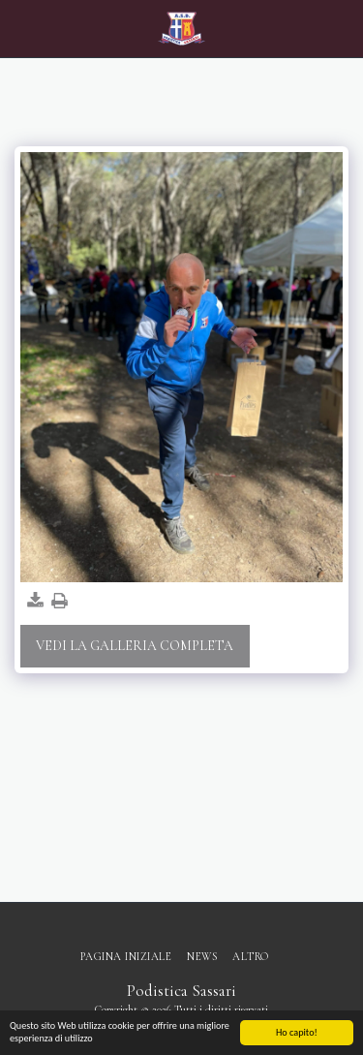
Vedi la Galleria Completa (134, 645)
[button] (21, 28)
